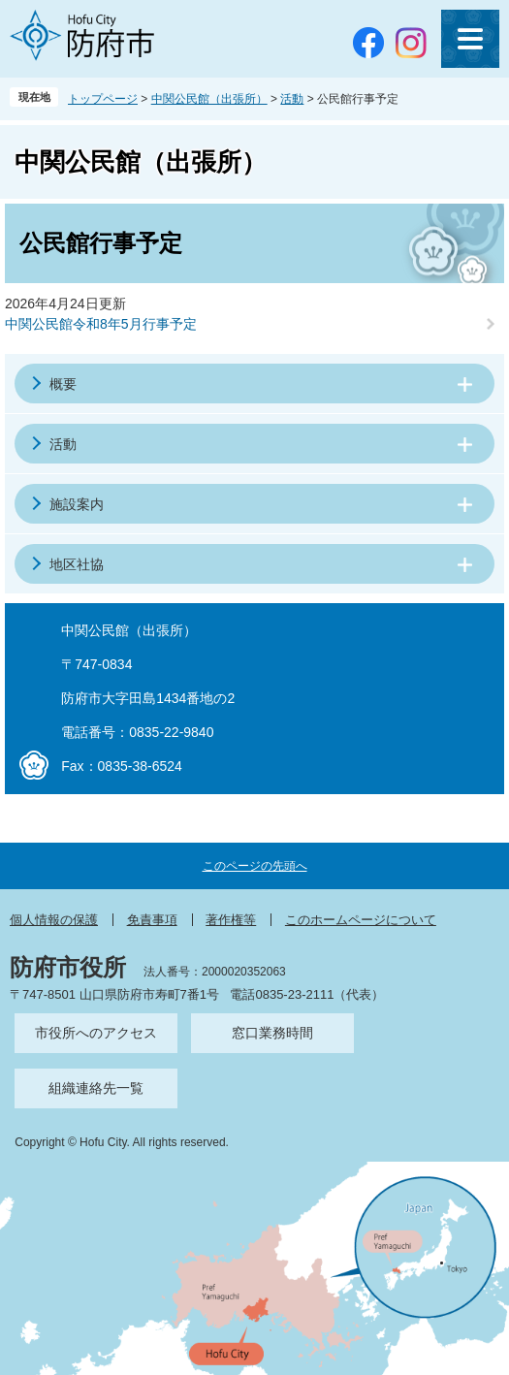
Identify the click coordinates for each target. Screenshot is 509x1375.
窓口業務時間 (272, 1032)
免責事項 (152, 919)
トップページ (103, 99)
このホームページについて (360, 919)
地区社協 (76, 564)
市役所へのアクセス (96, 1032)
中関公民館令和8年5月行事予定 (101, 324)
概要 (63, 384)
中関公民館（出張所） (209, 99)
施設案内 (76, 504)
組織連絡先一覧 (95, 1088)
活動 (291, 99)
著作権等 (231, 919)
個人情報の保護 (54, 919)
